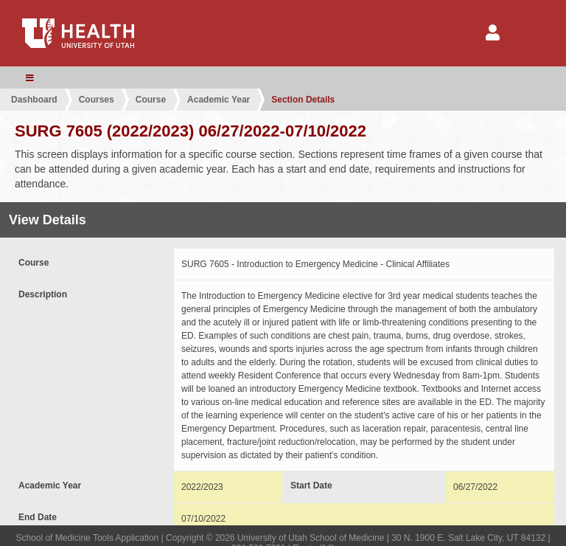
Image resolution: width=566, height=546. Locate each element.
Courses (96, 99)
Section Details (303, 99)
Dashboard (34, 99)
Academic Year (218, 99)
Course (151, 99)
